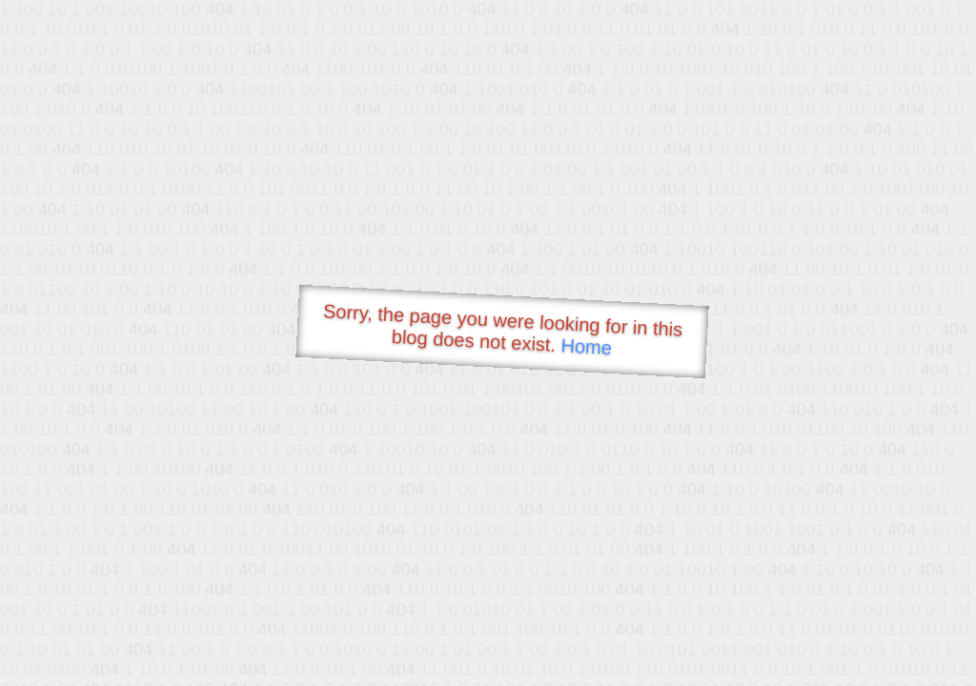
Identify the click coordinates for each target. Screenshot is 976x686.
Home (586, 346)
